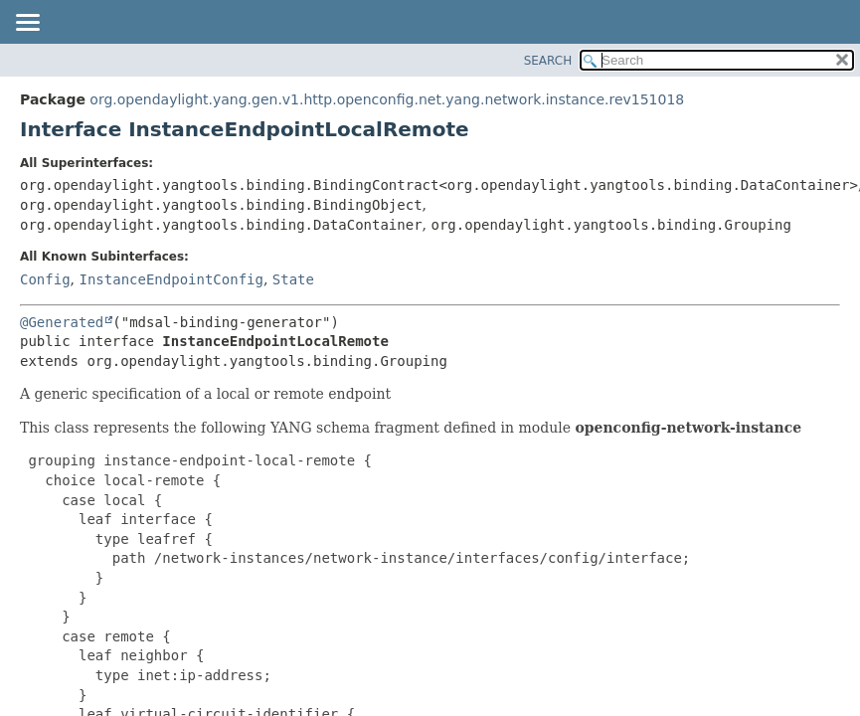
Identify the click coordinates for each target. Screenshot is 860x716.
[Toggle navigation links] (27, 24)
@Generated (61, 322)
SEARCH (548, 61)
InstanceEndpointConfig (170, 279)
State (293, 279)
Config (45, 279)
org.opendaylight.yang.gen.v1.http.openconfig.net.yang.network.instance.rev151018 (386, 99)
